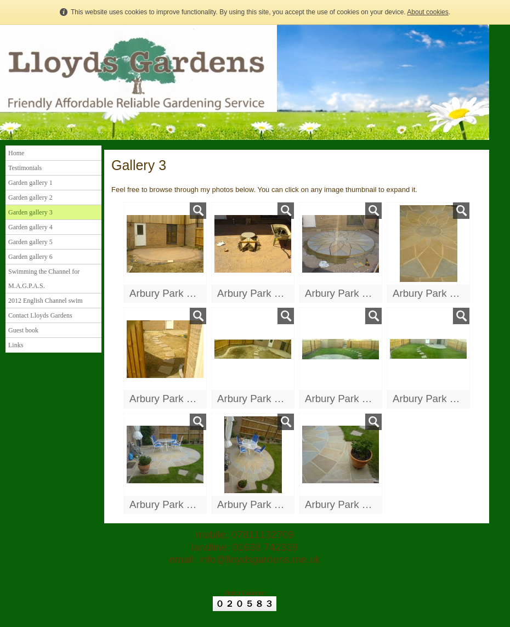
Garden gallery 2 (30, 197)
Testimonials (25, 168)
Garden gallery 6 (30, 257)
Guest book (23, 330)
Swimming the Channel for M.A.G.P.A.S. (44, 279)
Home (16, 153)
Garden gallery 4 (30, 227)
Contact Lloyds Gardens (40, 315)
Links (15, 345)
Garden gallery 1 (30, 183)
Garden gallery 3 (30, 212)
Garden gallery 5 (30, 242)
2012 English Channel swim (45, 300)
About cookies (427, 12)
